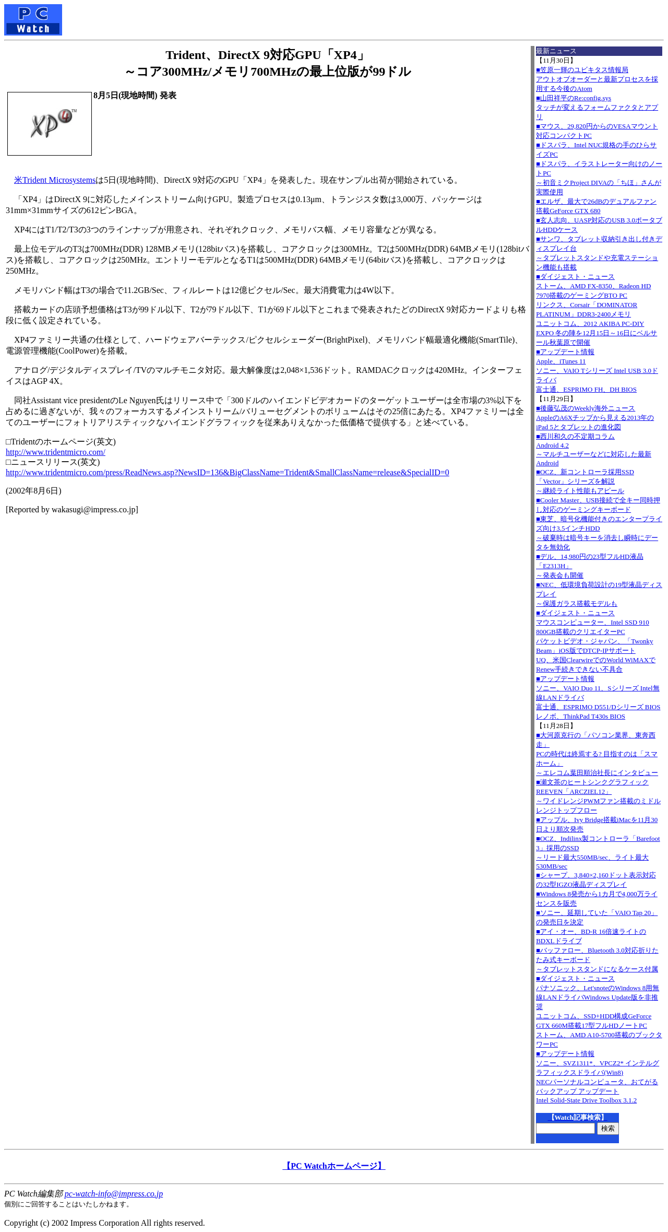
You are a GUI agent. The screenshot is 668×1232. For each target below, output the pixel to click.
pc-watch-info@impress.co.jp (114, 1193)
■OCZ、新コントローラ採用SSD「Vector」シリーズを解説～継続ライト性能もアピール (585, 481)
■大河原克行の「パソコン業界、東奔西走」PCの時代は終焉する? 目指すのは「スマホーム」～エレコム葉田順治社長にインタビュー (597, 754)
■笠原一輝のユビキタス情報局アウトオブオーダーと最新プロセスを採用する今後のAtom (597, 79)
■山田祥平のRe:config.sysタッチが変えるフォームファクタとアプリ (597, 107)
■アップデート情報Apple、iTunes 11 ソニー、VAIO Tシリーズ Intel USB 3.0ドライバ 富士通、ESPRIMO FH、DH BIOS (597, 370)
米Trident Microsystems (55, 179)
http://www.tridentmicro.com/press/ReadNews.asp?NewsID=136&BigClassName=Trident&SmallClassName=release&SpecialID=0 (227, 472)
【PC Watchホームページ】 (333, 1165)
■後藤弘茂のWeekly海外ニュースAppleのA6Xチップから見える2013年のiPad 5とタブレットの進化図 (595, 417)
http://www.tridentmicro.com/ (55, 452)
